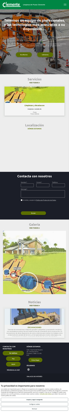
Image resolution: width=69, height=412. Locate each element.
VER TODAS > (34, 305)
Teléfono (55, 182)
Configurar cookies (34, 404)
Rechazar (34, 409)
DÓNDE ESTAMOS (34, 129)
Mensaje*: (24, 189)
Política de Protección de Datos (46, 200)
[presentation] (34, 206)
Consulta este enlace (45, 394)
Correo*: (39, 182)
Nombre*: (24, 182)
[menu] (65, 4)
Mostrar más (7, 50)
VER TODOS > (34, 83)
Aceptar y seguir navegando (34, 399)
